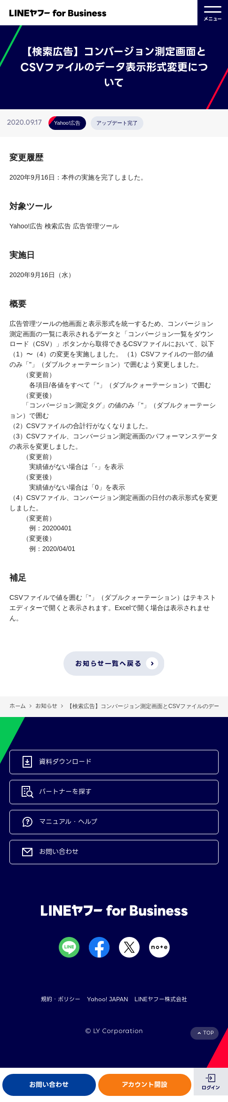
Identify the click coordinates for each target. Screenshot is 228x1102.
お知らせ (46, 706)
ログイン (211, 1088)
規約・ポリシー (60, 999)
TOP (208, 1033)
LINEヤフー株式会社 (160, 999)
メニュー (213, 12)
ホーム (17, 706)
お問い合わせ (49, 1084)
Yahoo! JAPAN (107, 999)
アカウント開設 (144, 1084)
